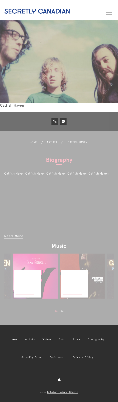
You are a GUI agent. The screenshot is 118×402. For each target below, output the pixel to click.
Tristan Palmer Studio (62, 392)
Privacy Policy (83, 357)
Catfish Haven (77, 142)
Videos (47, 339)
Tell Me (67, 273)
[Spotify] (63, 121)
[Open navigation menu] (109, 11)
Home (33, 142)
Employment (57, 357)
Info (62, 339)
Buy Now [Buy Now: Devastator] (24, 290)
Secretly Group (31, 357)
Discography (96, 339)
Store (76, 339)
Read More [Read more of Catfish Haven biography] (13, 236)
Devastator (22, 273)
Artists (52, 142)
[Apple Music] (59, 380)
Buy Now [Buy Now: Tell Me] (72, 290)
